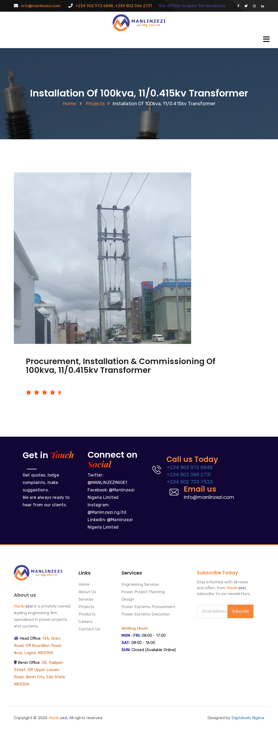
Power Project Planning (143, 592)
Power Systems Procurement (148, 607)
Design (127, 599)
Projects (95, 104)
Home (69, 104)
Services (86, 599)
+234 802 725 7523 (189, 481)
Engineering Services (140, 585)
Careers (85, 622)
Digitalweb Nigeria (247, 717)
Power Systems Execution (145, 614)
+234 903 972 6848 (189, 467)
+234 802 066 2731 (188, 474)
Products (87, 614)
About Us (87, 592)
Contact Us (89, 629)
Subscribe (240, 611)
